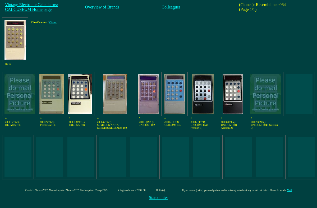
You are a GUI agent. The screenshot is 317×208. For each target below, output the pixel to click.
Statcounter (158, 197)
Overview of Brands (102, 7)
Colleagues (171, 7)
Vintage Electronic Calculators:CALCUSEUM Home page (31, 7)
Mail (289, 190)
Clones (53, 22)
